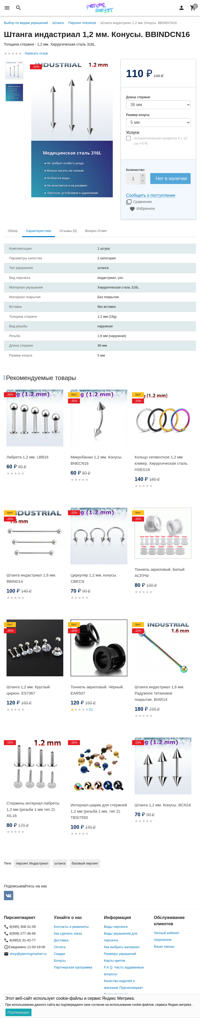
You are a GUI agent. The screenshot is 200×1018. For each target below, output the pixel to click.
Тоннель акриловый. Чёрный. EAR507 (97, 690)
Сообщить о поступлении (150, 195)
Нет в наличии (171, 178)
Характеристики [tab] (38, 231)
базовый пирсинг (85, 863)
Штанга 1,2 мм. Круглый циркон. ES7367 (28, 690)
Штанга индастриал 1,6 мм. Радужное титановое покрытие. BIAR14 (159, 693)
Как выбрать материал (122, 947)
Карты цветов (114, 960)
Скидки (59, 954)
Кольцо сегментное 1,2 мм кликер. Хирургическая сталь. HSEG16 (161, 463)
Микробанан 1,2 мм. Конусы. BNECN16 (96, 460)
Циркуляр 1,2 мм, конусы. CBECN (94, 578)
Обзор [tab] (13, 231)
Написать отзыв (36, 53)
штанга (59, 863)
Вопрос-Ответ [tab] (96, 231)
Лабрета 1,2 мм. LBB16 (27, 457)
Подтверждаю (18, 1012)
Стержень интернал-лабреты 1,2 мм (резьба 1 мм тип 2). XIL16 (33, 809)
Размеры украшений (120, 954)
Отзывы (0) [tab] (68, 231)
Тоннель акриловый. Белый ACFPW (159, 572)
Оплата (60, 947)
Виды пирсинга (116, 927)
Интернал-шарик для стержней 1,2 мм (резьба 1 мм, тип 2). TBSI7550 (99, 811)
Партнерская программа (73, 967)
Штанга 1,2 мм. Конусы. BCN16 (163, 805)
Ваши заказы (164, 946)
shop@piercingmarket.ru (28, 954)
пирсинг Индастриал (32, 863)
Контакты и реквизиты (71, 927)
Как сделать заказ (68, 933)
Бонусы (60, 960)
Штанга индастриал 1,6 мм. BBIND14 (31, 578)
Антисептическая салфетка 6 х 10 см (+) (160, 140)
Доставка (61, 940)
